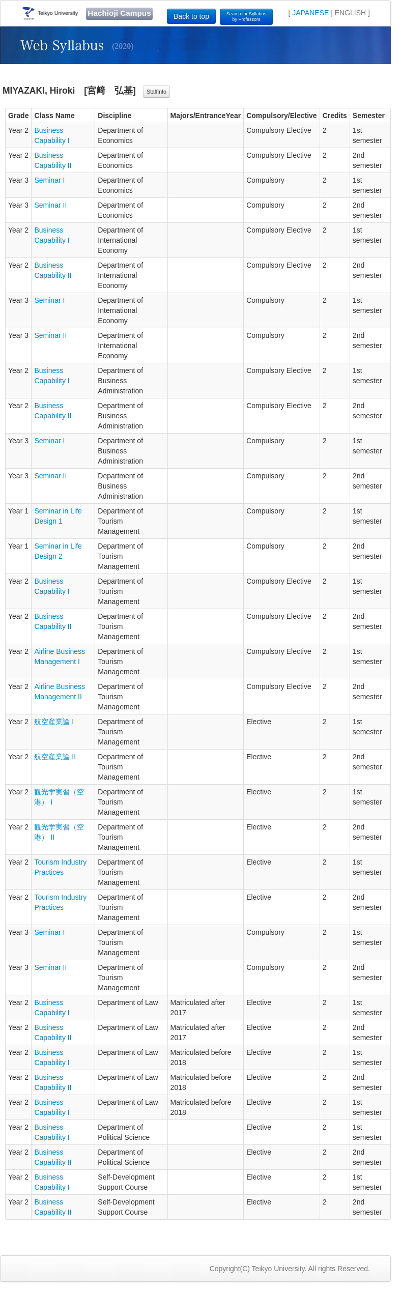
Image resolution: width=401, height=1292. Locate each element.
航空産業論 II (55, 757)
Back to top (191, 16)
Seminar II (50, 205)
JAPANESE (310, 13)
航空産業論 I (54, 721)
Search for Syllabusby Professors (246, 16)
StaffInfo (156, 92)
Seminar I (49, 180)
